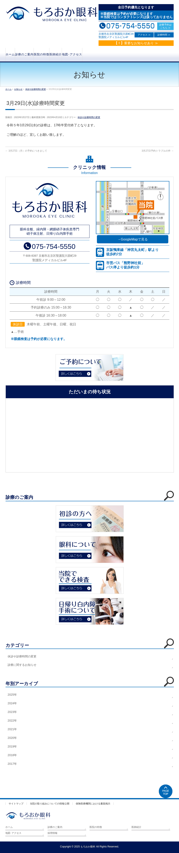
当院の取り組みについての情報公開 (49, 803)
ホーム (9, 827)
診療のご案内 (55, 827)
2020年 (12, 737)
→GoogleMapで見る (132, 239)
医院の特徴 (96, 827)
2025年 (12, 694)
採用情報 (52, 833)
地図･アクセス (13, 833)
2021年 (12, 729)
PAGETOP (166, 791)
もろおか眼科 (87, 846)
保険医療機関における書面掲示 (93, 803)
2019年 (12, 746)
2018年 (12, 755)
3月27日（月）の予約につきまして (26, 150)
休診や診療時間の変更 (89, 117)
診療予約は (165, 26)
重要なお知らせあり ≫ (136, 43)
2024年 (12, 703)
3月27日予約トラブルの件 (158, 150)
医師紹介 (136, 827)
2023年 (12, 712)
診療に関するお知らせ (22, 664)
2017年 (12, 763)
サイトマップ (16, 803)
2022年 (12, 720)
